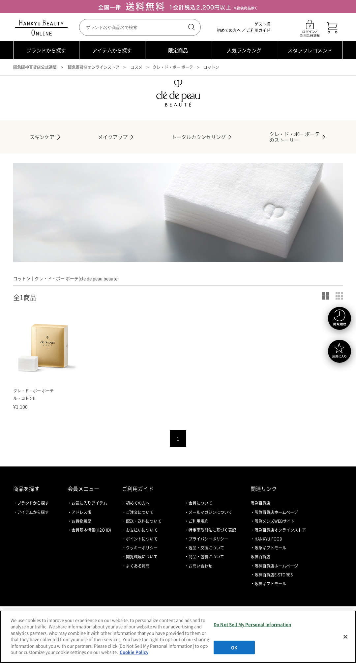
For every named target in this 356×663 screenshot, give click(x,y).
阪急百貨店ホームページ (276, 512)
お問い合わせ (200, 566)
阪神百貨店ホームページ (276, 566)
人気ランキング (244, 50)
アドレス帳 (81, 512)
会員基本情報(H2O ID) (91, 530)
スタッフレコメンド (310, 50)
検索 (190, 27)
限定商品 (178, 50)
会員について (200, 503)
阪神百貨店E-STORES (273, 575)
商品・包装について (206, 557)
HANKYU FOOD (268, 539)
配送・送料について (144, 521)
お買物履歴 (81, 521)
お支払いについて (142, 530)
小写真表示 (339, 296)
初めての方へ (229, 30)
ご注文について (140, 512)
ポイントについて (142, 539)
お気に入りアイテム (89, 503)
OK (234, 647)
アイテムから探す (112, 50)
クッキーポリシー (142, 548)
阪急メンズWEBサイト (274, 521)
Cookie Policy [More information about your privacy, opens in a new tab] (134, 652)
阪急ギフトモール (270, 548)
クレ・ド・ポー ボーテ (173, 67)
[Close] (345, 636)
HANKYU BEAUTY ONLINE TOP (42, 28)
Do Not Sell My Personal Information (252, 624)
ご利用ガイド (258, 30)
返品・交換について (206, 548)
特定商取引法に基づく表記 (212, 530)
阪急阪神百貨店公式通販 (35, 67)
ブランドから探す (46, 50)
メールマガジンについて (210, 512)
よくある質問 (138, 566)
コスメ (136, 67)
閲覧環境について (142, 557)
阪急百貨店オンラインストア (93, 67)
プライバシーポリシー (208, 539)
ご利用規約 (198, 521)
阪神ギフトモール (270, 584)
